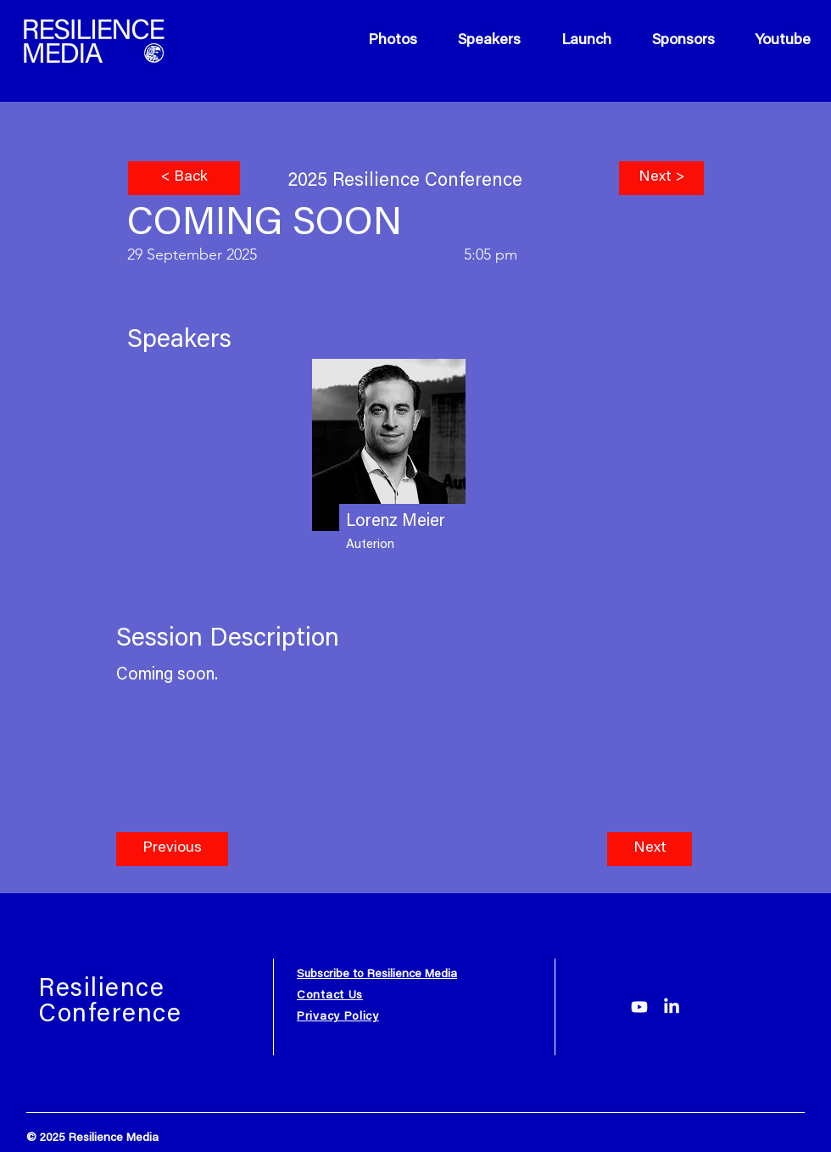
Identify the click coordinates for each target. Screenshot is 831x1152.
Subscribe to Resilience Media (377, 975)
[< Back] (184, 178)
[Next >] (661, 178)
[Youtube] (639, 1007)
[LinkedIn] (671, 1007)
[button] (172, 849)
